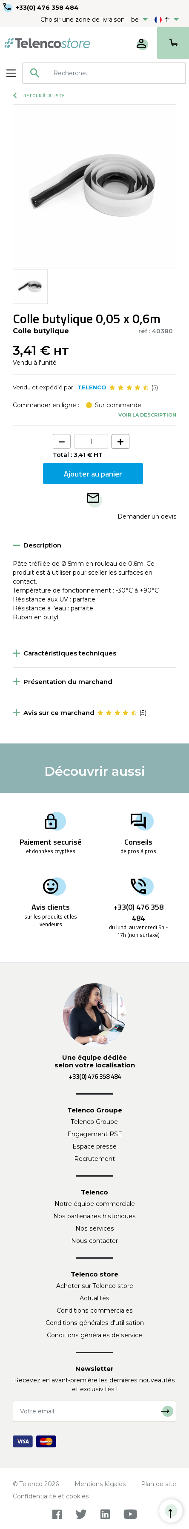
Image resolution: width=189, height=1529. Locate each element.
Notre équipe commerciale (94, 1204)
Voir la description (147, 415)
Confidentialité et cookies (51, 1496)
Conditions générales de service (94, 1335)
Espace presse (94, 1146)
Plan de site (158, 1484)
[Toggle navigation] (11, 73)
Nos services (94, 1228)
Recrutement (94, 1159)
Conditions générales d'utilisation (95, 1323)
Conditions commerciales (95, 1310)
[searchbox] (116, 73)
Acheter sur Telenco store (94, 1286)
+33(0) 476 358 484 (47, 7)
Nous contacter (94, 1241)
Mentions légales (100, 1484)
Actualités (94, 1298)
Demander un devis (146, 516)
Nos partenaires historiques (94, 1216)
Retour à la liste (39, 95)
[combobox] (104, 73)
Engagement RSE (94, 1134)
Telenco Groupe (94, 1122)
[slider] (129, 387)
